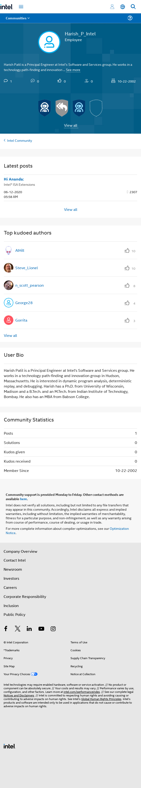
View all (70, 125)
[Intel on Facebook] (6, 629)
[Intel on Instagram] (53, 629)
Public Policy (14, 614)
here (23, 498)
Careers (10, 587)
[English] (122, 6)
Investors (11, 578)
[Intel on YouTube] (41, 629)
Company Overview (20, 551)
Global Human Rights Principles (101, 698)
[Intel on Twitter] (18, 629)
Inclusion (11, 605)
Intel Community (19, 140)
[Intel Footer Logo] (10, 745)
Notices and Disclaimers (19, 695)
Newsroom (13, 569)
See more (73, 69)
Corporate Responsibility (25, 596)
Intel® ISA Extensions (19, 184)
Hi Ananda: (14, 179)
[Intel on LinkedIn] (29, 629)
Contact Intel (15, 560)
